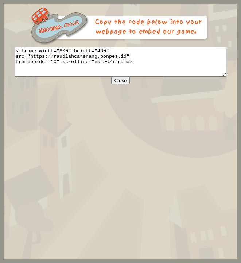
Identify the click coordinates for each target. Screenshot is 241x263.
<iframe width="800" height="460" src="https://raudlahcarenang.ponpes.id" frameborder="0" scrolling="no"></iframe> (122, 64)
